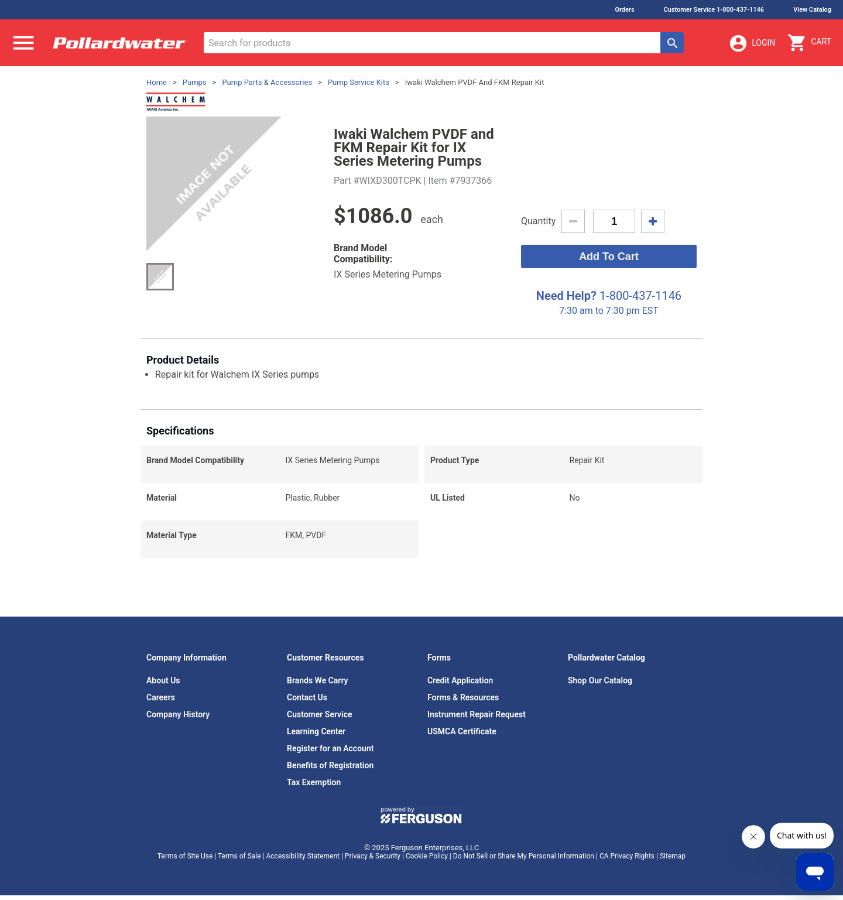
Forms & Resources (463, 697)
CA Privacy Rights (626, 856)
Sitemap (673, 856)
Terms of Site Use (185, 856)
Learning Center (316, 731)
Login (751, 43)
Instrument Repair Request (476, 714)
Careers (160, 697)
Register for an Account (330, 748)
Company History (178, 714)
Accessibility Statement (303, 856)
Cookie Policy (427, 856)
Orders (624, 9)
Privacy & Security (372, 856)
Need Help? (566, 296)
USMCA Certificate (461, 731)
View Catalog (812, 9)
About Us (163, 680)
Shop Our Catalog (600, 680)
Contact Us (307, 697)
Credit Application (460, 680)
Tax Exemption (314, 782)
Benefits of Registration (330, 765)
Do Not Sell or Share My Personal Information (523, 856)
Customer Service (319, 714)
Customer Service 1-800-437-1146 (714, 9)
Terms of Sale (239, 856)
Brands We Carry (317, 680)
